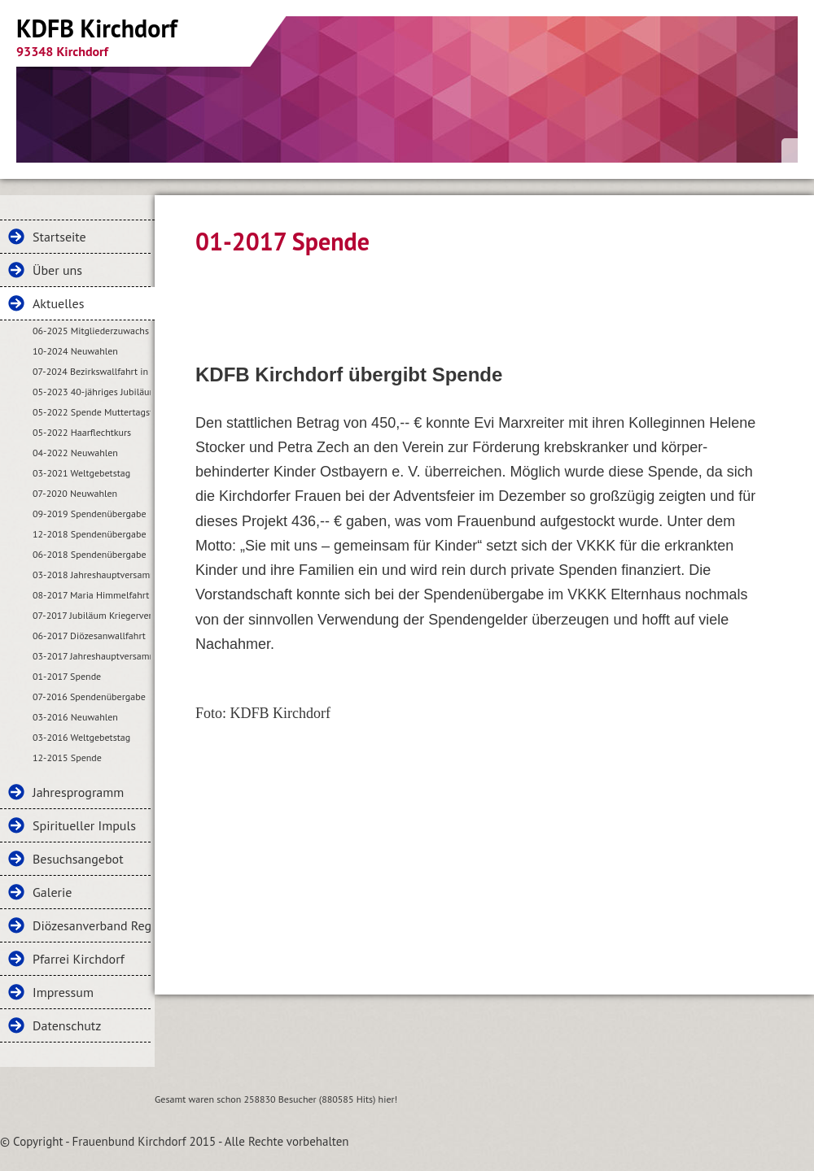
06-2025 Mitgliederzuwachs (91, 330)
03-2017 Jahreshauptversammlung (92, 656)
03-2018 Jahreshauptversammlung (92, 574)
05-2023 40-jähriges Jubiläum (92, 391)
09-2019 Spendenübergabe (90, 513)
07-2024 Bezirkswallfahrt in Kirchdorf (92, 371)
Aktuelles (58, 303)
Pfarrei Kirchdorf (79, 959)
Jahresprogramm (78, 792)
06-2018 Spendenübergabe (90, 554)
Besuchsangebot (78, 859)
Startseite (59, 237)
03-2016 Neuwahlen (75, 717)
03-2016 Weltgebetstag (81, 737)
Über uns (57, 270)
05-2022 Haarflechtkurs (82, 432)
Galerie (52, 892)
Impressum (63, 992)
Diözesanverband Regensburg (92, 925)
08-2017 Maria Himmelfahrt (91, 595)
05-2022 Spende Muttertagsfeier (92, 412)
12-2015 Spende (67, 757)
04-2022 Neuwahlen (75, 452)
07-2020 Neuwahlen (75, 493)
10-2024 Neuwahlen (75, 351)
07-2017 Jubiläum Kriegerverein (92, 615)
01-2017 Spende (67, 676)
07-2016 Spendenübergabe (89, 696)
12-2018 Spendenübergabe (90, 534)
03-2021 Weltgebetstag (81, 473)
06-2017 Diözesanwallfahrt (89, 635)
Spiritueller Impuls (84, 825)
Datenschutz (67, 1025)
